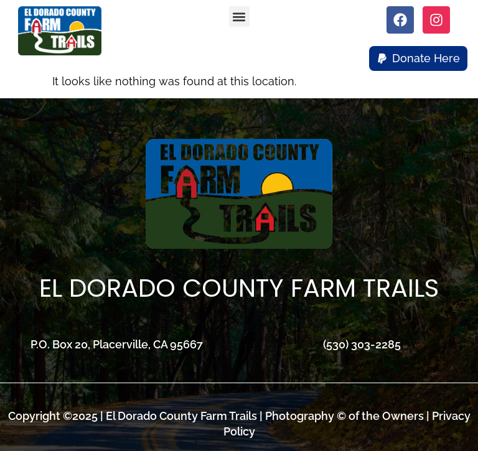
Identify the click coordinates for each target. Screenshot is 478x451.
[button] (239, 16)
